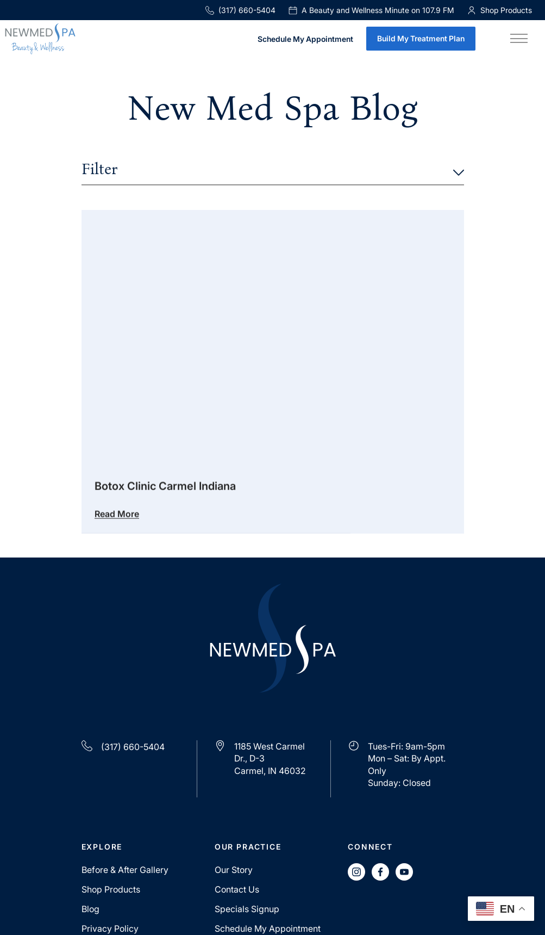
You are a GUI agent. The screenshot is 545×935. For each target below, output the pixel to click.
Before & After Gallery (125, 869)
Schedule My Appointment (305, 39)
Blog (90, 908)
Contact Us (237, 889)
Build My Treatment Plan (421, 38)
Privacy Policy (110, 928)
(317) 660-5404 (240, 10)
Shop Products (111, 889)
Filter (273, 170)
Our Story (234, 869)
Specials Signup (247, 908)
